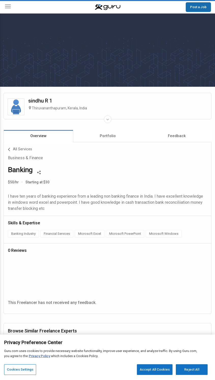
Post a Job (198, 7)
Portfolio (108, 136)
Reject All (191, 369)
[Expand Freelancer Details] (107, 119)
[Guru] (107, 7)
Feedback (177, 136)
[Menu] (8, 7)
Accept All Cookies (155, 369)
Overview (38, 136)
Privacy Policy (39, 356)
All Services (20, 149)
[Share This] (39, 172)
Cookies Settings (20, 369)
